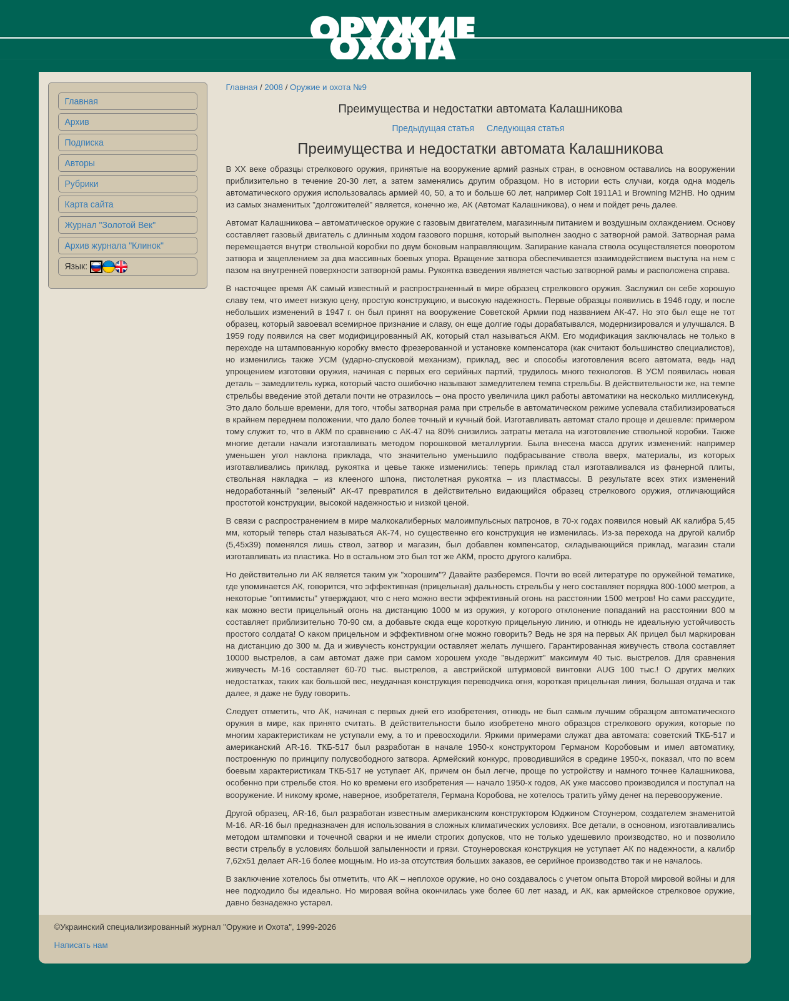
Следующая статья (525, 128)
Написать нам (81, 945)
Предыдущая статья (433, 128)
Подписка (84, 142)
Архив (77, 122)
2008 (273, 87)
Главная (81, 101)
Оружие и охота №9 (328, 87)
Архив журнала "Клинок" (114, 246)
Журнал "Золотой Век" (110, 225)
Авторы (80, 163)
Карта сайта (89, 204)
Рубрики (82, 184)
